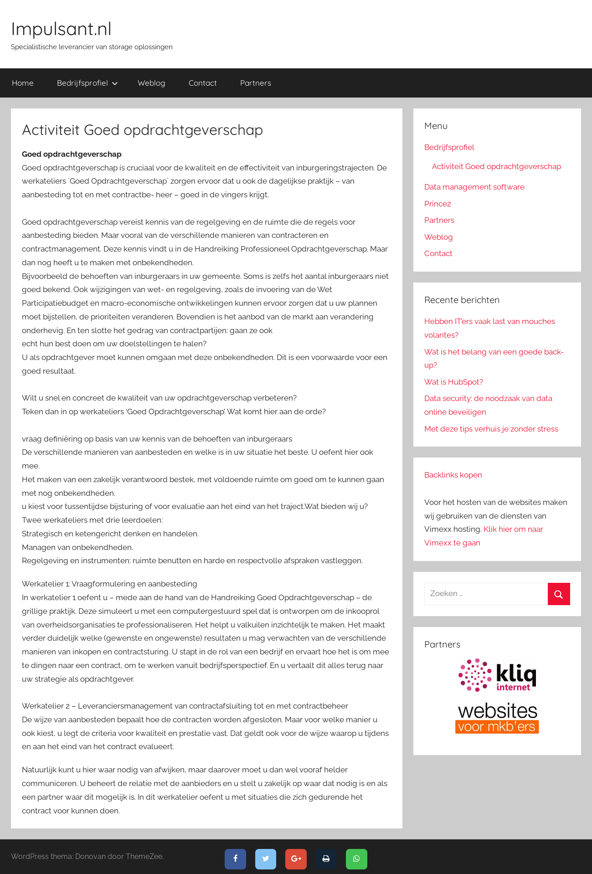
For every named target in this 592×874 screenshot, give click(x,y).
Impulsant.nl (61, 28)
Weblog (151, 82)
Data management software (474, 186)
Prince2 (437, 203)
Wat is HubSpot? (453, 381)
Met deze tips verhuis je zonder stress (491, 428)
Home (23, 82)
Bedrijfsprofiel (87, 82)
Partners (255, 82)
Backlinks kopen (453, 474)
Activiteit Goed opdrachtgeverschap (496, 166)
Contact (203, 82)
